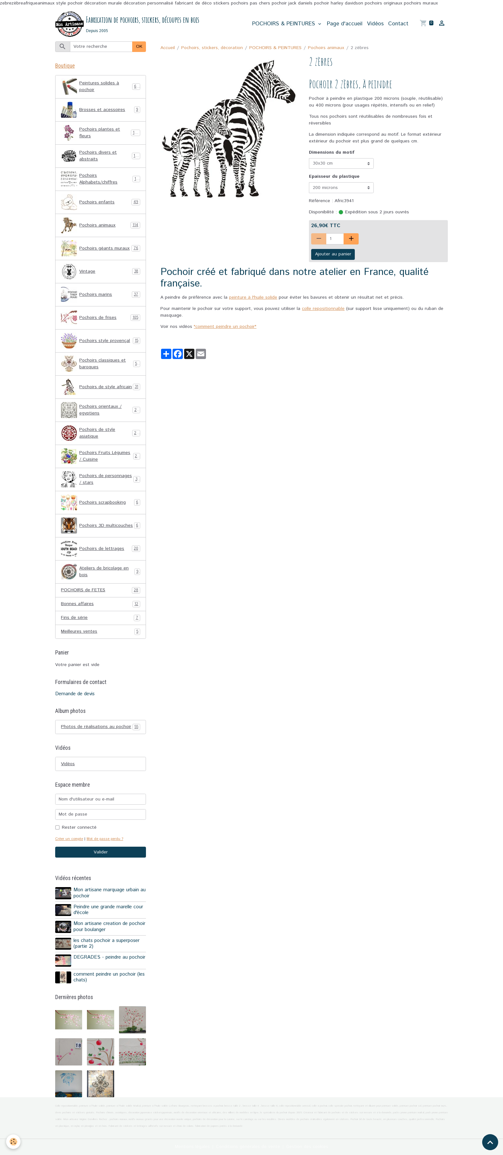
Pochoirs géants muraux (100, 248)
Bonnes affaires (100, 604)
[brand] (127, 24)
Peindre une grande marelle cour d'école (108, 909)
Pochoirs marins (100, 295)
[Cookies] (13, 1141)
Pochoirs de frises (100, 318)
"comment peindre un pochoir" (225, 326)
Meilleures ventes (100, 631)
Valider (101, 852)
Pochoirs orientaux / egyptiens (100, 410)
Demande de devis (75, 693)
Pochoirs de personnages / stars (100, 479)
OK (139, 46)
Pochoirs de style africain (100, 387)
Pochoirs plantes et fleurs (100, 133)
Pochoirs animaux (326, 48)
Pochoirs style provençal (100, 341)
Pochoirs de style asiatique (100, 433)
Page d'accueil (344, 24)
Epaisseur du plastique (334, 176)
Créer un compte (69, 839)
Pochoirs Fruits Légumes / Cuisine (100, 456)
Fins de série (100, 617)
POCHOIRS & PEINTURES (284, 24)
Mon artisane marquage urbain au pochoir (109, 892)
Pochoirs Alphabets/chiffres (100, 179)
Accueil (167, 48)
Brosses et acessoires (100, 110)
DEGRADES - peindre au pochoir (109, 957)
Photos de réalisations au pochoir (100, 726)
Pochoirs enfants (100, 202)
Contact (398, 24)
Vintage (100, 271)
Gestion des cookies (307, 1146)
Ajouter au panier (333, 254)
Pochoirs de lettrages (100, 549)
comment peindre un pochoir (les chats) (109, 977)
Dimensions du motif (331, 152)
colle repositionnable (323, 308)
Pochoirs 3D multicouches (100, 526)
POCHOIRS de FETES (100, 590)
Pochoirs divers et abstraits (100, 156)
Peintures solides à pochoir (100, 87)
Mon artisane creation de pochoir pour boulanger (109, 926)
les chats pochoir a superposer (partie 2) (106, 943)
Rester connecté (79, 827)
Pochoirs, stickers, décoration (212, 48)
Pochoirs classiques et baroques (100, 364)
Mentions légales (192, 1146)
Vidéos (375, 24)
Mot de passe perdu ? (105, 839)
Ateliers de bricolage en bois (100, 572)
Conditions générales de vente (248, 1146)
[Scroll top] (490, 1142)
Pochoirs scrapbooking (100, 502)
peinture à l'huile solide (253, 297)
